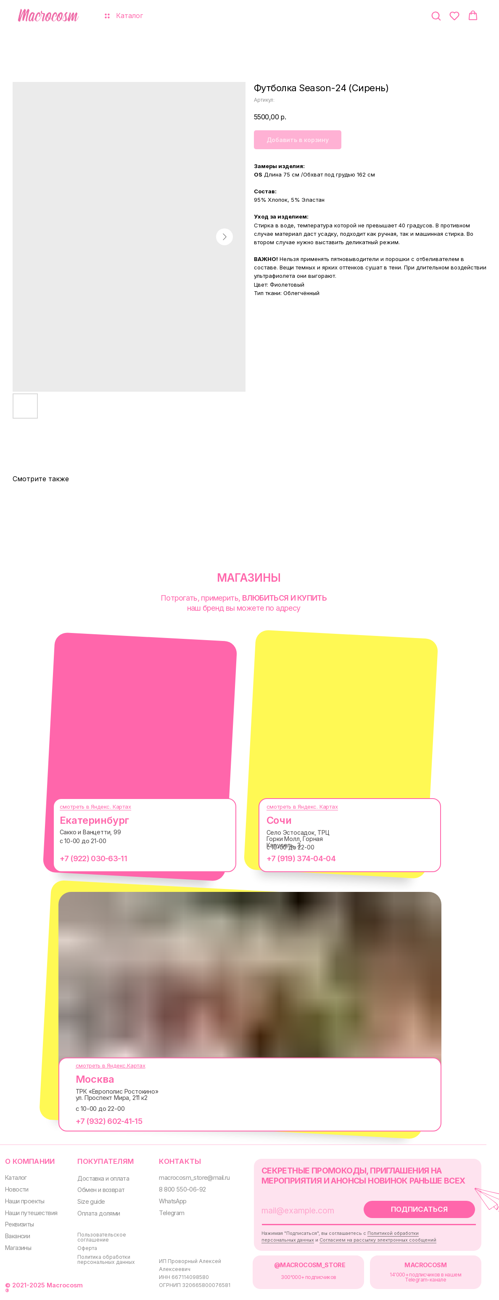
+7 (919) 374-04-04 (301, 858)
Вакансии (17, 1235)
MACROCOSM (425, 1264)
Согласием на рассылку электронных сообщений (377, 1240)
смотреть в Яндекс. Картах (95, 806)
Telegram (171, 1212)
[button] (436, 16)
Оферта (87, 1248)
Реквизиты (19, 1224)
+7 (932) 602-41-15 (109, 1121)
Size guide (91, 1201)
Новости (17, 1189)
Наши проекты (25, 1201)
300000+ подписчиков (308, 1277)
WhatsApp (172, 1201)
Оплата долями (98, 1213)
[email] (305, 1210)
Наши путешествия (31, 1212)
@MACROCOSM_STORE (309, 1264)
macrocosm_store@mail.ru (194, 1177)
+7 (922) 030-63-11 (93, 858)
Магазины (18, 1247)
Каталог (16, 1177)
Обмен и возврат (100, 1189)
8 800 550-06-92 (182, 1189)
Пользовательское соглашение (101, 1237)
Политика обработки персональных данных (106, 1259)
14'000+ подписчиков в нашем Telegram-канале (425, 1277)
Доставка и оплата (103, 1178)
